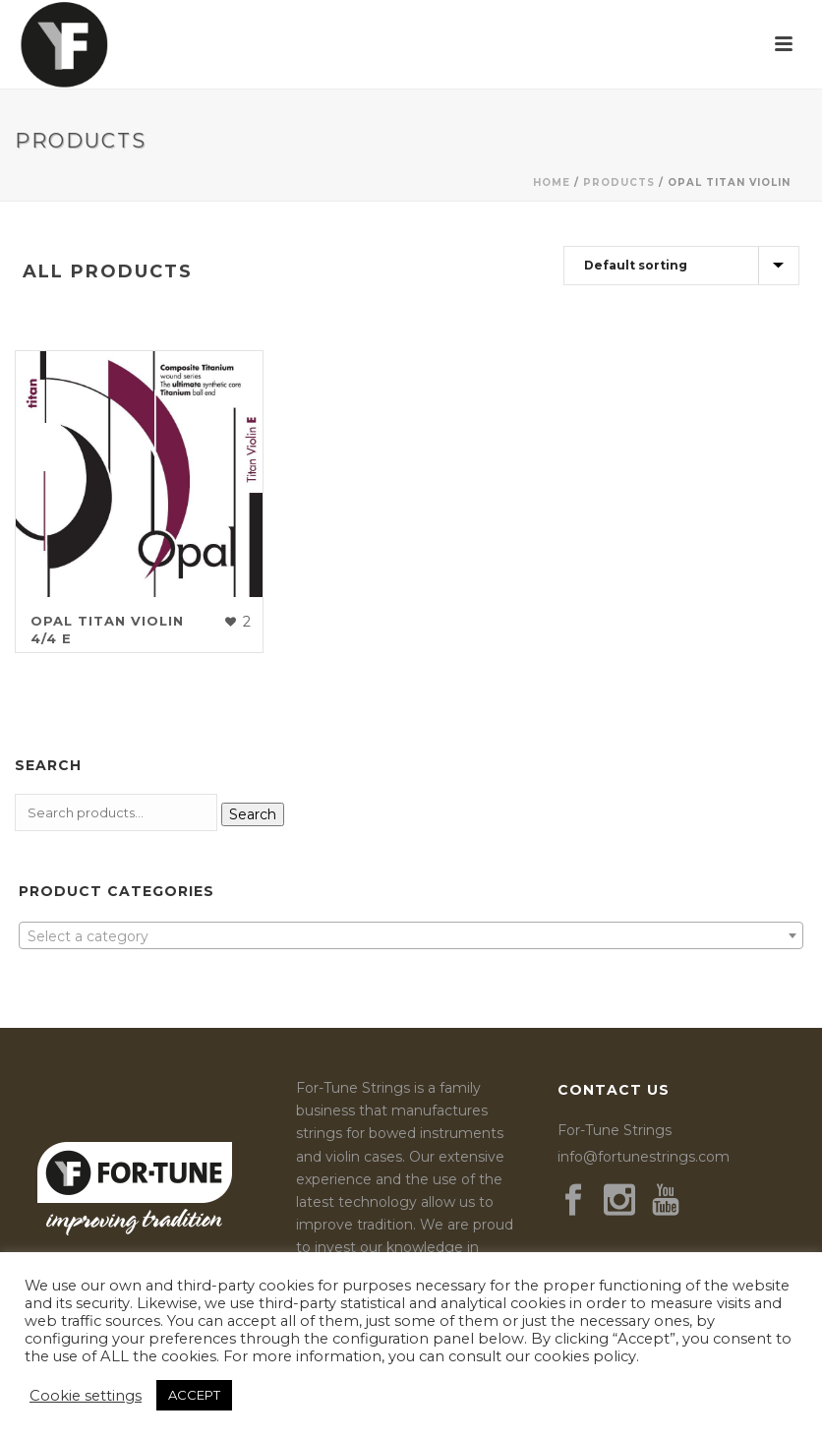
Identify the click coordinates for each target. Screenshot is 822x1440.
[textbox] (411, 936)
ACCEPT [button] (194, 1395)
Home (551, 182)
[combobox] (411, 935)
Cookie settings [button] (85, 1396)
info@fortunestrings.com (644, 1157)
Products (619, 182)
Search (252, 814)
